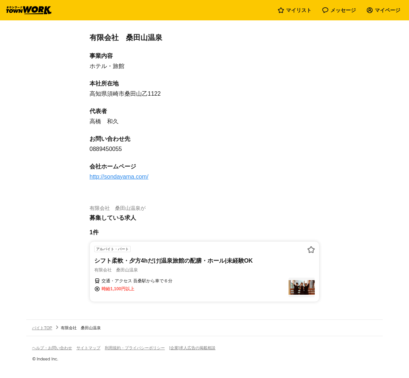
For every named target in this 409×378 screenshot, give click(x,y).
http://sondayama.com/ (119, 177)
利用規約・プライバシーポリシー (135, 348)
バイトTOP (42, 328)
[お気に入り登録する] (311, 250)
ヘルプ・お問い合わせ (52, 348)
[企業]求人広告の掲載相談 (192, 348)
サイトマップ (88, 348)
